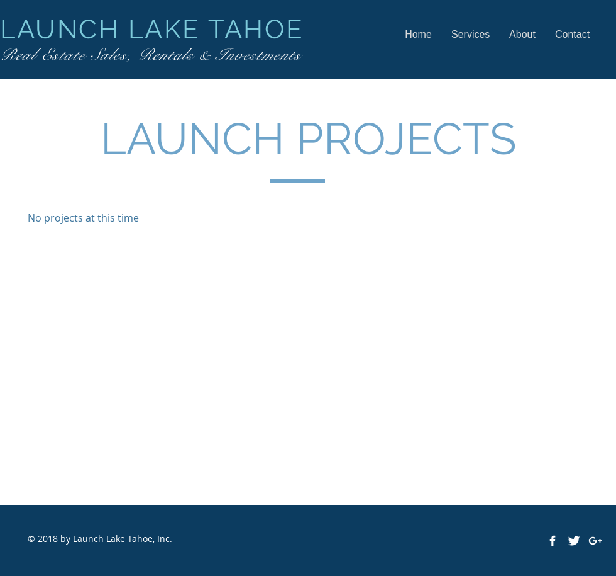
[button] (470, 34)
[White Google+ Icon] (595, 541)
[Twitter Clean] (574, 541)
